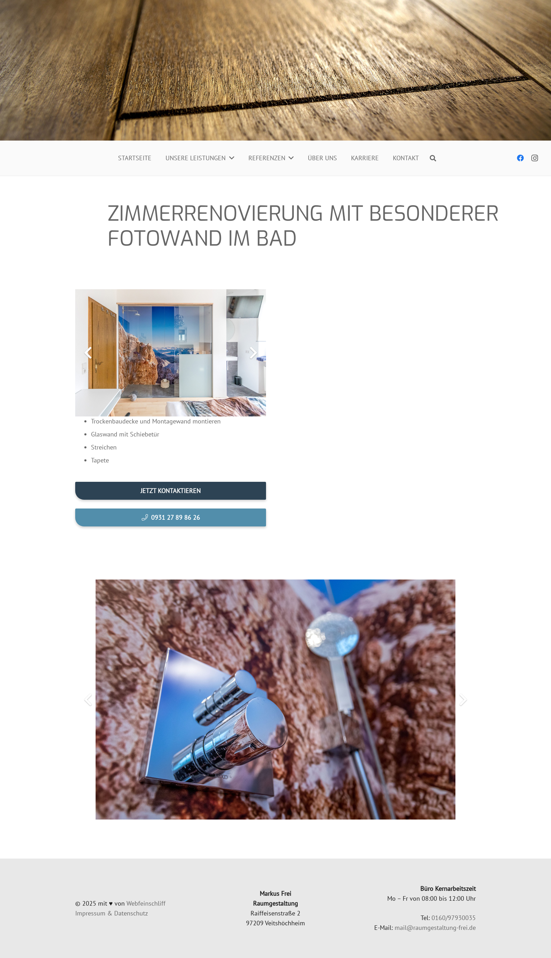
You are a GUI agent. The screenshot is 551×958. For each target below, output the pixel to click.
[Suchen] (433, 158)
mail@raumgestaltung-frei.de (435, 928)
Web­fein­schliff (146, 903)
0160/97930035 (454, 918)
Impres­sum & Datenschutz (111, 913)
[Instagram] (534, 158)
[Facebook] (520, 158)
